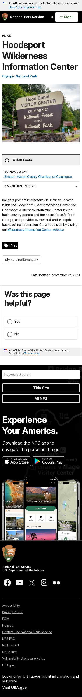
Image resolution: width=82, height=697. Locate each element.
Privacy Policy (12, 612)
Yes (17, 321)
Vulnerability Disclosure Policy (23, 658)
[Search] (41, 374)
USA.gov (8, 665)
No (16, 334)
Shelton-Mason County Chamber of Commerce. (38, 176)
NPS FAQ (8, 638)
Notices (7, 625)
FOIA (5, 619)
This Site (41, 388)
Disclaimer (9, 652)
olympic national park (21, 259)
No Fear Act (10, 645)
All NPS (41, 398)
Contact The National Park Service (27, 632)
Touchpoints (31, 353)
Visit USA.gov (14, 687)
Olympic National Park (19, 76)
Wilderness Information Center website (36, 229)
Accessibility (11, 605)
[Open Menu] (66, 17)
